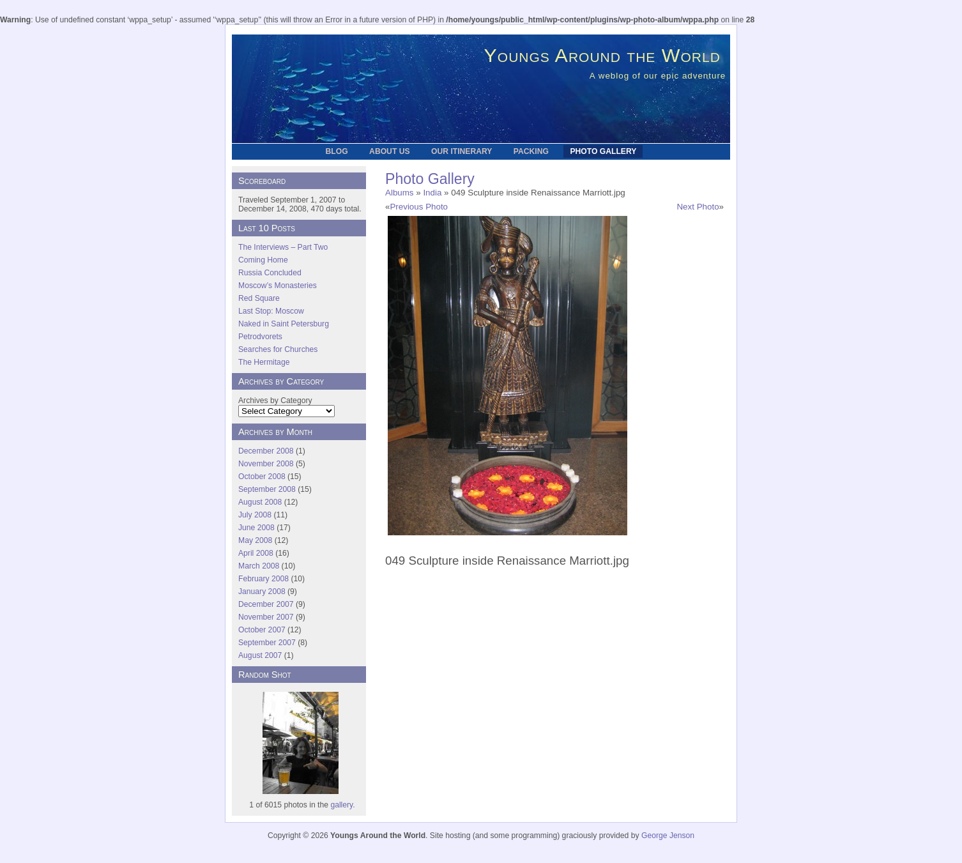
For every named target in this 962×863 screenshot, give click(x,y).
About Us (389, 151)
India (432, 192)
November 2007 (266, 617)
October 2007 (262, 629)
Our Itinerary (461, 151)
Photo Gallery (603, 151)
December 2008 (266, 451)
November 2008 (266, 463)
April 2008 (255, 553)
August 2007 (260, 655)
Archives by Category (275, 400)
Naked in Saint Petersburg (283, 323)
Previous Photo (419, 206)
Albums (399, 192)
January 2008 (262, 591)
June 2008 (256, 527)
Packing (531, 151)
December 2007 (266, 604)
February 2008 (263, 578)
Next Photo (697, 206)
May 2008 (255, 540)
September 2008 (267, 489)
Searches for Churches (277, 349)
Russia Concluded (270, 272)
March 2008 (258, 565)
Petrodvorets (260, 336)
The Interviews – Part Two (283, 247)
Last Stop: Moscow (271, 311)
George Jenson (667, 835)
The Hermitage (263, 362)
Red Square (259, 298)
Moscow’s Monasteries (277, 285)
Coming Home (263, 260)
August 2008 (260, 502)
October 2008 (262, 476)
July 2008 (254, 514)
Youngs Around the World (602, 55)
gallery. (342, 804)
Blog (337, 151)
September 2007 (267, 642)
